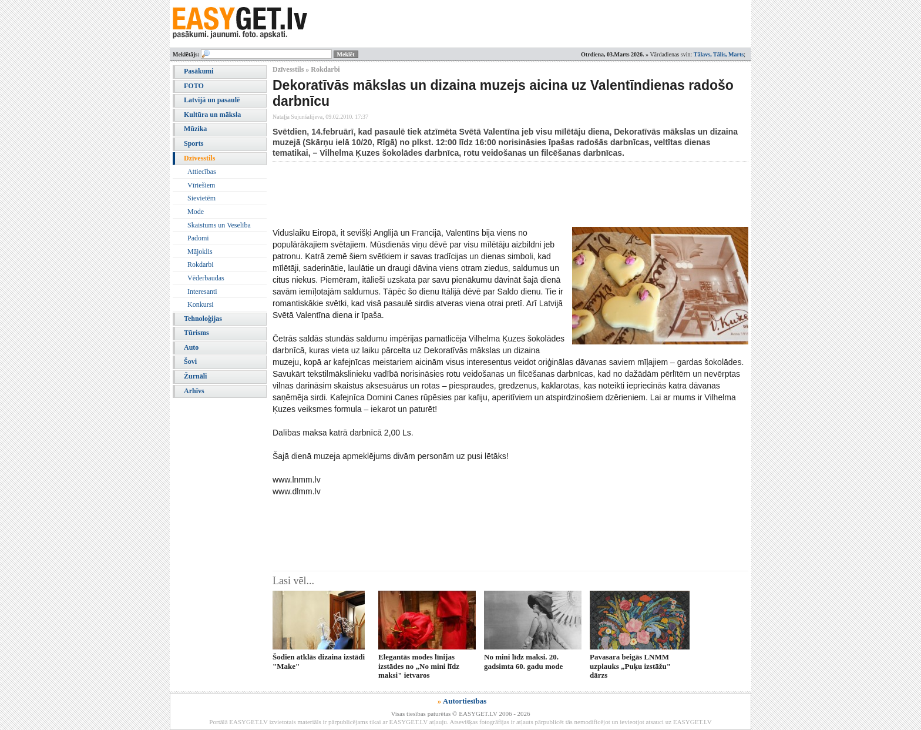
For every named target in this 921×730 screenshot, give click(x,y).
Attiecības (201, 172)
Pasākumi (199, 71)
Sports (193, 143)
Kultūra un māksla (212, 114)
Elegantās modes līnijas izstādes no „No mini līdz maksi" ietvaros (418, 665)
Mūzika (195, 129)
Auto (191, 347)
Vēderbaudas (205, 278)
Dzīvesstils (199, 158)
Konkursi (200, 304)
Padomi (198, 238)
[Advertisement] (486, 194)
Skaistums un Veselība (219, 225)
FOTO (194, 86)
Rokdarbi (200, 264)
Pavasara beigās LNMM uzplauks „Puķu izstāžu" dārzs (630, 665)
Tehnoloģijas (203, 318)
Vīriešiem (201, 185)
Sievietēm (201, 198)
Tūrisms (196, 333)
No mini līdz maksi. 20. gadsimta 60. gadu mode (523, 661)
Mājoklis (200, 251)
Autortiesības (464, 700)
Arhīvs (194, 391)
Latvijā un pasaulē (212, 100)
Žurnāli (195, 376)
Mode (195, 211)
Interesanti (202, 291)
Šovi (190, 361)
